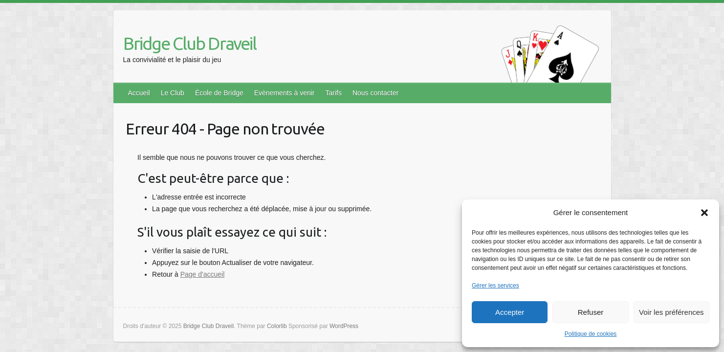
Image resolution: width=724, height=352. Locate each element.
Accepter (509, 312)
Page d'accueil (202, 274)
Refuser (591, 312)
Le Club (172, 93)
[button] (704, 213)
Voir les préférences (671, 312)
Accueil (139, 93)
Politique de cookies (591, 333)
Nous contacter (375, 93)
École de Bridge (219, 93)
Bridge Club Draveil (189, 43)
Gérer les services (495, 285)
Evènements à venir (284, 93)
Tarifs (333, 93)
